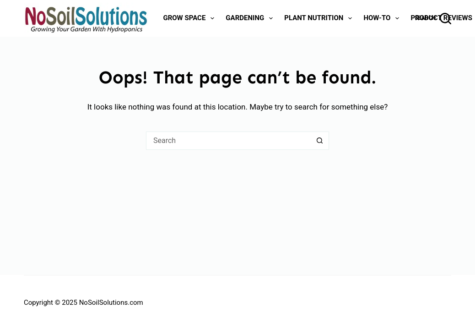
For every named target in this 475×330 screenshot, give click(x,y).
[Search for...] (228, 141)
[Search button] (320, 141)
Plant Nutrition (320, 18)
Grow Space (190, 18)
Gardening (251, 18)
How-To (383, 18)
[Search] (433, 18)
